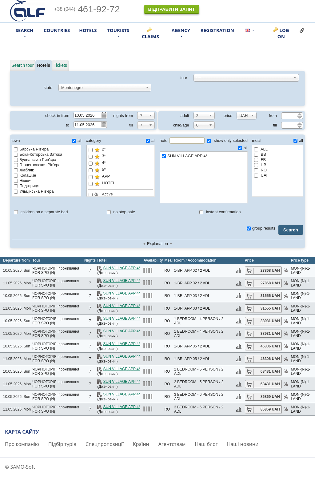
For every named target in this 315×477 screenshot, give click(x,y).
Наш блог (206, 444)
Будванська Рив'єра (35, 159)
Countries (57, 30)
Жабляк (24, 170)
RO (260, 170)
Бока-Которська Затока (38, 154)
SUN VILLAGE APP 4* (203, 156)
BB (260, 154)
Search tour (22, 65)
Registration (217, 30)
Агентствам (172, 444)
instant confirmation (220, 212)
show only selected (227, 140)
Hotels (88, 30)
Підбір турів (62, 444)
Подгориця (26, 185)
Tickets (60, 65)
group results (261, 228)
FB (260, 159)
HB (260, 164)
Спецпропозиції (105, 444)
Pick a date (103, 115)
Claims (150, 36)
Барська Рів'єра (31, 149)
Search (290, 229)
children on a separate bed (41, 212)
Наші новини (243, 444)
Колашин (25, 175)
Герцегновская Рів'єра (37, 164)
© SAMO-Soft (20, 466)
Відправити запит (171, 9)
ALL (261, 149)
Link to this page (302, 30)
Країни (141, 444)
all (77, 140)
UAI (260, 175)
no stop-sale (121, 212)
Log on (283, 33)
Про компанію (22, 444)
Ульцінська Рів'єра (34, 191)
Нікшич (23, 180)
